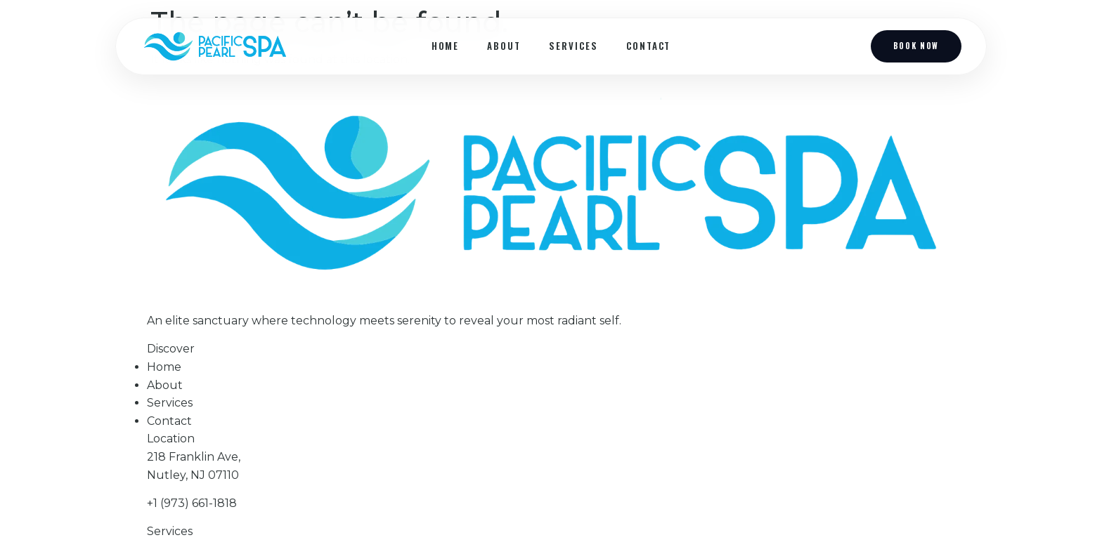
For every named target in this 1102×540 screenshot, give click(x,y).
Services (573, 46)
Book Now (916, 45)
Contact (648, 46)
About (504, 46)
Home (446, 46)
